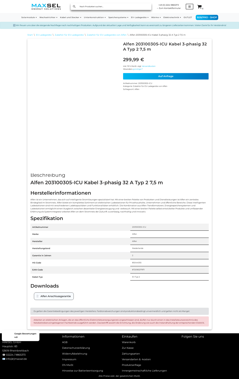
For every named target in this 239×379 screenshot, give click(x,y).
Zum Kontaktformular (171, 8)
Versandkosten (153, 74)
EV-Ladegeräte (44, 40)
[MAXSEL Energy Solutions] (46, 6)
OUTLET (199, 17)
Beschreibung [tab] (47, 183)
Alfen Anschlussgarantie (56, 323)
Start (30, 40)
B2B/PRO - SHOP (219, 17)
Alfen (139, 102)
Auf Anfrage (165, 86)
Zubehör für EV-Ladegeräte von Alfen (106, 40)
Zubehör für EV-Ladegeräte (69, 40)
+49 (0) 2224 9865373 (171, 4)
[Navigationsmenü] (195, 6)
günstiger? (140, 78)
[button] (26, 17)
